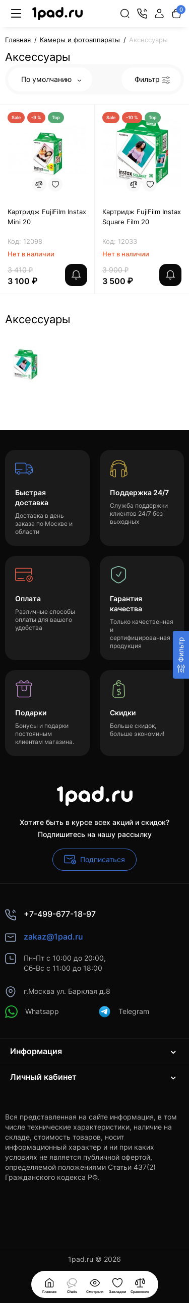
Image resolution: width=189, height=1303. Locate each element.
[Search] (125, 13)
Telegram (123, 1011)
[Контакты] (142, 13)
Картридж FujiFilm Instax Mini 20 (47, 217)
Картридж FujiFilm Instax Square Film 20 (141, 217)
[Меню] (16, 14)
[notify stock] (76, 275)
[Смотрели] (72, 1284)
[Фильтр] (181, 655)
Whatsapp (32, 1011)
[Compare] (39, 184)
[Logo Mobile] (57, 14)
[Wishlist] (55, 184)
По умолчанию (51, 79)
